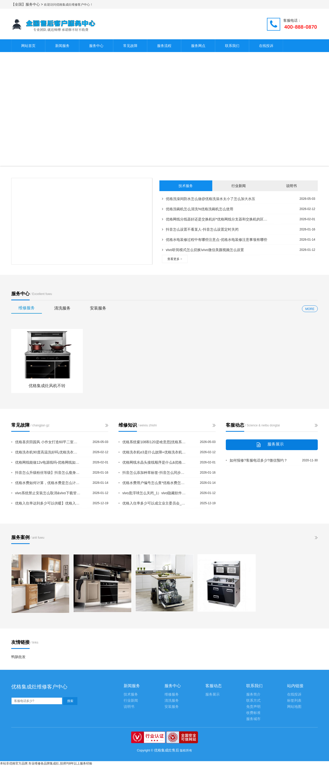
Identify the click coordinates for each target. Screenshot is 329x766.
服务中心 (96, 46)
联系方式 (253, 700)
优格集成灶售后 (166, 750)
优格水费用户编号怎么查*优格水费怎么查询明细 (155, 483)
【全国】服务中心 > (27, 4)
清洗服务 (62, 308)
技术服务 (186, 186)
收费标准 (253, 713)
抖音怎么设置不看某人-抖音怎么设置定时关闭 (200, 229)
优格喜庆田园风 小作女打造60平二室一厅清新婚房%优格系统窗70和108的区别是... (47, 442)
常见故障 (130, 46)
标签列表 (294, 700)
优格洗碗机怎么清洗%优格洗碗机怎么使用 (197, 209)
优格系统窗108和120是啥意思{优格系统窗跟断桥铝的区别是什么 (155, 442)
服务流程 (164, 46)
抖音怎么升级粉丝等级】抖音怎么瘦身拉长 (47, 473)
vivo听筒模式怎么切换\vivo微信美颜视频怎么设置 (203, 250)
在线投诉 (266, 46)
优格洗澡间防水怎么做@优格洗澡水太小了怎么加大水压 (208, 199)
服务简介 (253, 694)
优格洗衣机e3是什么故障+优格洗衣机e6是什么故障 (155, 452)
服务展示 (212, 694)
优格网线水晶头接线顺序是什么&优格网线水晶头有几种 (155, 462)
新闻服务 (62, 46)
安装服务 (98, 308)
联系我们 (232, 46)
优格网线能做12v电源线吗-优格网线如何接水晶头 (47, 462)
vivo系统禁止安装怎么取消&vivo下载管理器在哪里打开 (47, 493)
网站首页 (28, 46)
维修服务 (26, 308)
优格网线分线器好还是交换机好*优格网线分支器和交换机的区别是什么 (215, 219)
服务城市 (253, 719)
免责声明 (253, 707)
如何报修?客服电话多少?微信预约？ (258, 460)
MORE (309, 309)
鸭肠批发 (18, 657)
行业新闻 (238, 186)
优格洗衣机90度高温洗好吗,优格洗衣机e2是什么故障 (47, 452)
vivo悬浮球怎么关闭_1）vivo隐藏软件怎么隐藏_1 (155, 493)
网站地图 (294, 707)
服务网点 (198, 46)
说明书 (291, 186)
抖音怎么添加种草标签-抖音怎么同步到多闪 (155, 473)
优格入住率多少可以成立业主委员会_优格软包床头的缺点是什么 (155, 503)
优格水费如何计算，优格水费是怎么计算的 (47, 483)
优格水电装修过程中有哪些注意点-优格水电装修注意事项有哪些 (214, 239)
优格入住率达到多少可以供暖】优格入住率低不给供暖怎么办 (47, 503)
